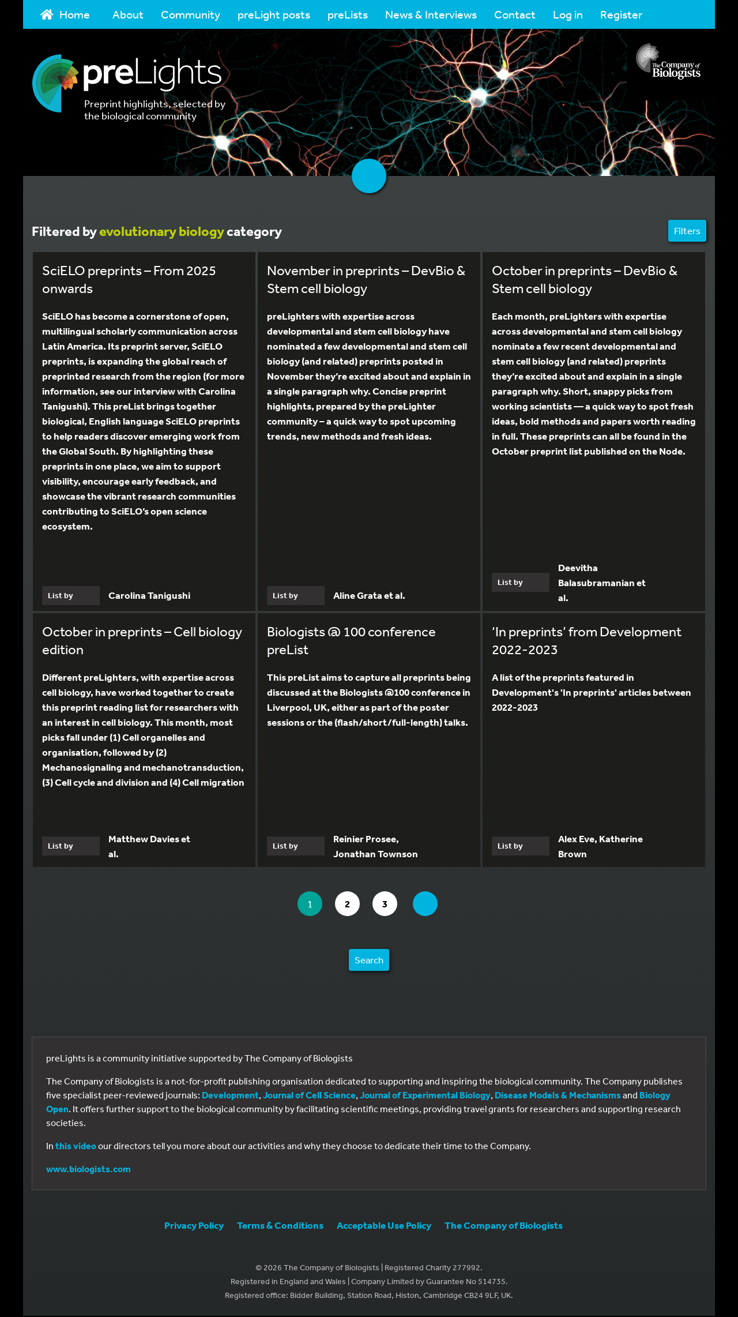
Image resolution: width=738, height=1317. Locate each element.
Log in (568, 14)
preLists (347, 14)
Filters (687, 230)
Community (190, 14)
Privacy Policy (194, 1226)
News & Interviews (431, 14)
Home (65, 14)
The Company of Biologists (504, 1226)
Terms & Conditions (280, 1226)
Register (621, 14)
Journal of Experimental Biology (425, 1096)
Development (230, 1096)
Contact (515, 14)
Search (369, 961)
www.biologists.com (88, 1170)
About (128, 14)
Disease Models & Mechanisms (558, 1096)
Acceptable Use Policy (384, 1226)
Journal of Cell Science (309, 1096)
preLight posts (274, 14)
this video (75, 1147)
